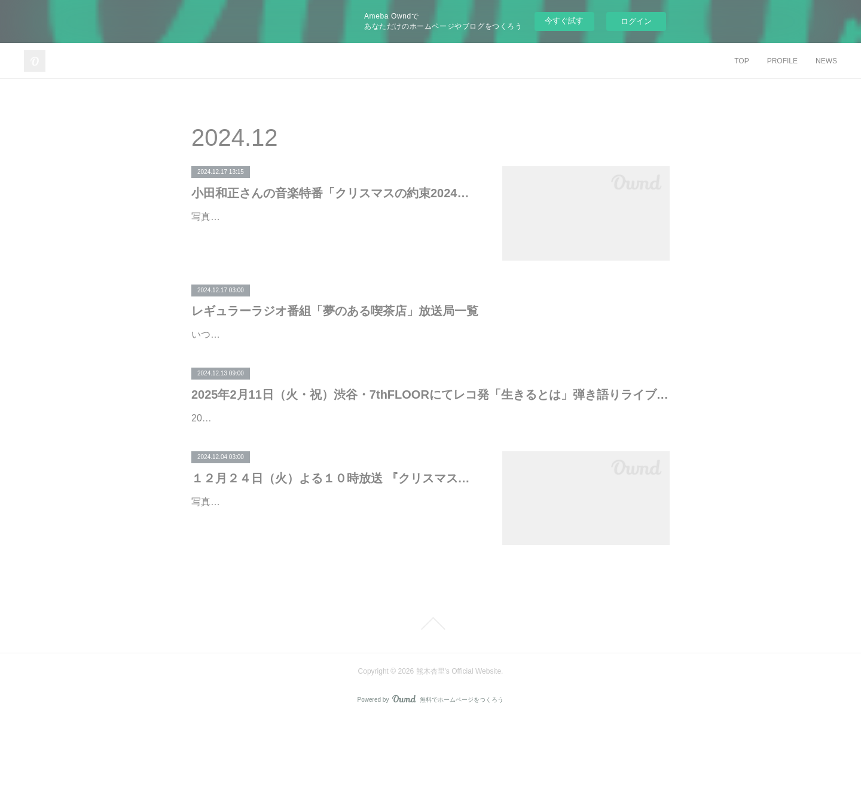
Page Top (430, 692)
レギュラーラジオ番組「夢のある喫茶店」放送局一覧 (334, 310)
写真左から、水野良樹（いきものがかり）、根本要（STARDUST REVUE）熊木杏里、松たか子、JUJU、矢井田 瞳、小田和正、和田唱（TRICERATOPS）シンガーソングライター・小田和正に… (331, 587)
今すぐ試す (564, 20)
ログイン (636, 21)
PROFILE (782, 61)
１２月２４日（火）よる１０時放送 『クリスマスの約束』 (334, 546)
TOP (741, 61)
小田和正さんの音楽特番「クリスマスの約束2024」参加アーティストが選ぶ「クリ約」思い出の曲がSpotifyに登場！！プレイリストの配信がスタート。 (334, 193)
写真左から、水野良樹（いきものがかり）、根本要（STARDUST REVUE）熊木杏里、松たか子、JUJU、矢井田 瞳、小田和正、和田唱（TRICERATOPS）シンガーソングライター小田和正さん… (331, 234)
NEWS (826, 61)
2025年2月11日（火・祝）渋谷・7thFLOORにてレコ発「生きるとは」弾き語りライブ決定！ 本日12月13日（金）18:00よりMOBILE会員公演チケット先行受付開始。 (430, 429)
